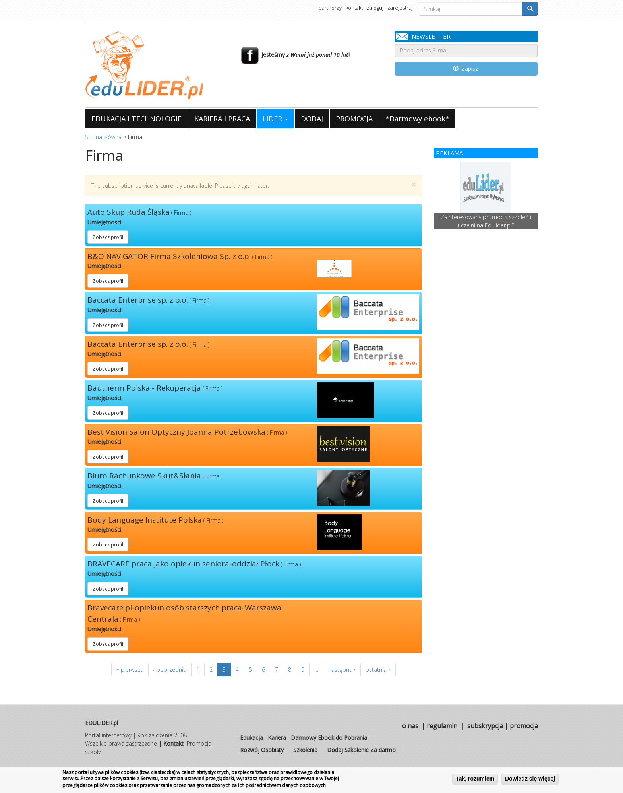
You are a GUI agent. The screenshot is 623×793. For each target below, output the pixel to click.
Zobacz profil (108, 237)
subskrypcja (485, 725)
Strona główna (103, 137)
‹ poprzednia (169, 669)
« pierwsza (129, 669)
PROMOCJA (354, 118)
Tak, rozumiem (475, 779)
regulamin (442, 725)
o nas (410, 725)
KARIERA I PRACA (222, 118)
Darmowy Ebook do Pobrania (329, 737)
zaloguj (375, 7)
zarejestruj (400, 7)
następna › (342, 669)
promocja (524, 725)
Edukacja (251, 737)
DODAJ (312, 118)
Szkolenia (305, 750)
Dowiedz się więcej (530, 779)
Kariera (277, 737)
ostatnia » (378, 669)
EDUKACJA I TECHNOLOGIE (136, 118)
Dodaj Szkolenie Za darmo (361, 750)
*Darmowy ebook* (417, 118)
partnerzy (330, 7)
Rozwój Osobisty (262, 750)
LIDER (275, 118)
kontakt (354, 7)
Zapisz (465, 68)
